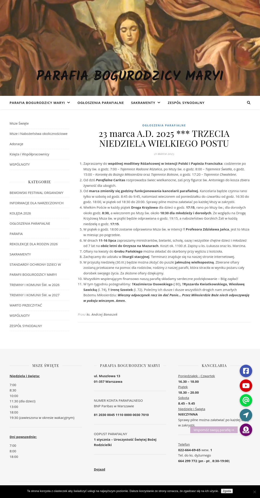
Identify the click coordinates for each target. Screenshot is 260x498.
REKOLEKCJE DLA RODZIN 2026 (34, 244)
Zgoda (227, 491)
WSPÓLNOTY (20, 164)
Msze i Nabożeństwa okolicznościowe (39, 133)
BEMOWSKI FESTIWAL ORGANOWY (36, 192)
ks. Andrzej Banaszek (102, 314)
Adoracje (16, 144)
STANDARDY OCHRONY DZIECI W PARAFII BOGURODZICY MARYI (35, 269)
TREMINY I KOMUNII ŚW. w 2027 (35, 295)
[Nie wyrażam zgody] (254, 492)
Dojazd (99, 469)
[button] (246, 430)
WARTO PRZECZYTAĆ (26, 305)
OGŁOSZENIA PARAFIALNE (100, 102)
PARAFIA (16, 233)
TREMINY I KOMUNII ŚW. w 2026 (35, 284)
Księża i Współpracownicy (29, 154)
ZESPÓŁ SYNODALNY (186, 102)
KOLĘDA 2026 (20, 213)
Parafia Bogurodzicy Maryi (130, 77)
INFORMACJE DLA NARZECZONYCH (37, 203)
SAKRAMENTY (143, 102)
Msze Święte (19, 123)
